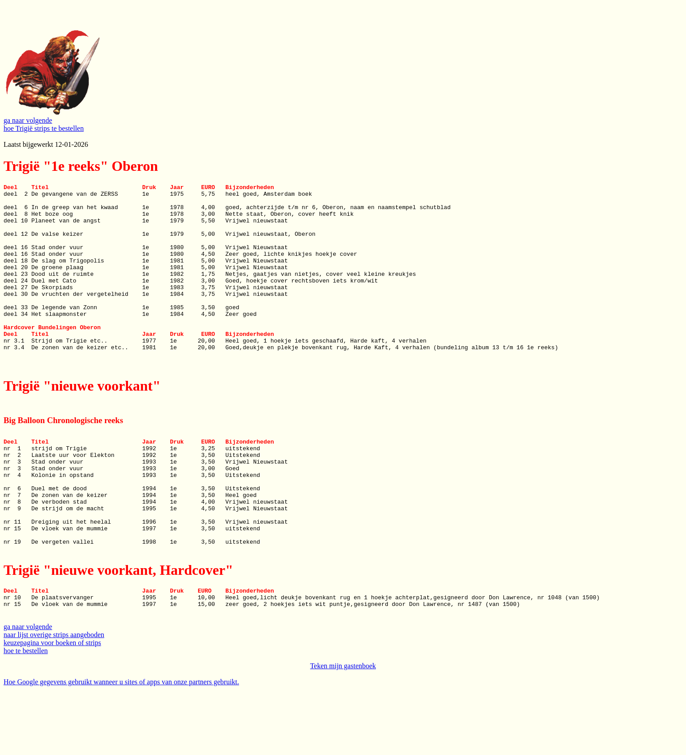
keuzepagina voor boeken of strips (52, 708)
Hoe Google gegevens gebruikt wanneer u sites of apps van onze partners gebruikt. (121, 747)
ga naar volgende (28, 120)
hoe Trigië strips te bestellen (44, 128)
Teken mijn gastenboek (343, 731)
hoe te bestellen (26, 716)
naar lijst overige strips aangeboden (54, 700)
